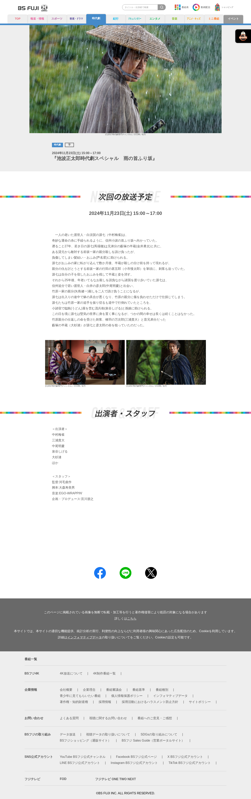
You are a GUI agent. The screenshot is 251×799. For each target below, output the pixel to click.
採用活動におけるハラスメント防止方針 (150, 702)
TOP (18, 18)
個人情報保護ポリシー (127, 695)
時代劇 (96, 18)
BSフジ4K (32, 673)
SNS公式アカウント (39, 756)
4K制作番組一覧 (104, 673)
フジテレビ (32, 779)
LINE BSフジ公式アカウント (80, 762)
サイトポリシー (200, 702)
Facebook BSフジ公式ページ (136, 756)
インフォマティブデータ (84, 637)
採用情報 (105, 702)
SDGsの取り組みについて (159, 734)
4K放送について (71, 673)
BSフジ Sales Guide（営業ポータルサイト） (153, 740)
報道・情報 (37, 19)
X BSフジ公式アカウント (185, 756)
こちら (131, 618)
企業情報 (31, 689)
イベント (233, 19)
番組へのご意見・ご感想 (154, 718)
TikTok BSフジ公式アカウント (190, 762)
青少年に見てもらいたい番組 (80, 695)
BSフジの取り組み (38, 734)
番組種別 (162, 689)
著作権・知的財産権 (74, 702)
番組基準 (138, 689)
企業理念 (89, 689)
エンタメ (155, 19)
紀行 (116, 19)
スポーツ (57, 19)
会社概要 (66, 689)
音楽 (174, 19)
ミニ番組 (213, 19)
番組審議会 (114, 689)
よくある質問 (69, 718)
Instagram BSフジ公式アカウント (134, 762)
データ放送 (67, 734)
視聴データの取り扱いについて (108, 734)
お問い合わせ (34, 718)
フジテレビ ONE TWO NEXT (115, 779)
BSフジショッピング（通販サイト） (85, 740)
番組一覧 (31, 659)
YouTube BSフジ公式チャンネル (82, 756)
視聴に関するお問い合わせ (108, 718)
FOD (63, 779)
